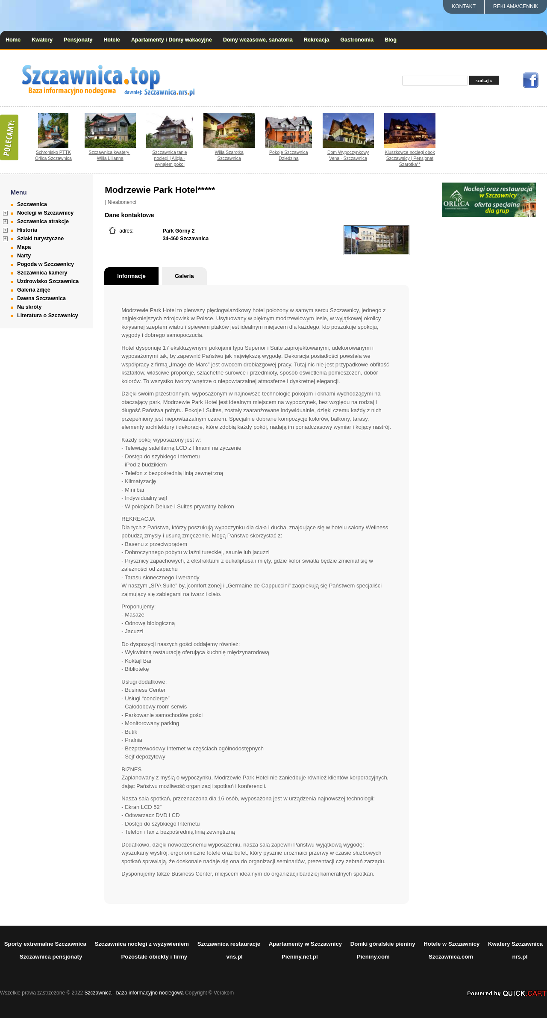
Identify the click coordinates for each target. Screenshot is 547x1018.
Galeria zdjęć (33, 290)
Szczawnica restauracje (228, 944)
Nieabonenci (122, 202)
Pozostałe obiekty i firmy (154, 956)
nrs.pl (519, 956)
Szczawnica (32, 204)
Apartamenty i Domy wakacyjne (171, 40)
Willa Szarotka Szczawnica (229, 155)
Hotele (111, 40)
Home (13, 40)
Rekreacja (316, 40)
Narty (24, 256)
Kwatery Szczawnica (515, 944)
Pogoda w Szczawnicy (45, 264)
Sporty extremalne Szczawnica (45, 944)
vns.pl (234, 956)
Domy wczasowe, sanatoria (258, 40)
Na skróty (29, 307)
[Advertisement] (489, 346)
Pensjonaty (78, 40)
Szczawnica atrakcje (43, 221)
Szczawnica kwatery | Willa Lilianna (110, 155)
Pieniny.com (373, 956)
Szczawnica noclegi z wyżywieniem (141, 944)
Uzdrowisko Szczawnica (48, 281)
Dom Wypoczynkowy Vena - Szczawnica (348, 155)
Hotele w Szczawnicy (451, 944)
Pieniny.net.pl (300, 956)
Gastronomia (356, 40)
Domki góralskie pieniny (382, 944)
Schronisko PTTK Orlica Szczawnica (53, 155)
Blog (391, 40)
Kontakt (464, 6)
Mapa (24, 247)
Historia (27, 230)
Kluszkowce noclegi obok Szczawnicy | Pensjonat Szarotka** (410, 158)
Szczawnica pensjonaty (51, 956)
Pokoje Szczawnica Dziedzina (288, 155)
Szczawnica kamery (42, 273)
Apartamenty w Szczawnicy (305, 944)
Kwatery (42, 40)
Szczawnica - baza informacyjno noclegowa (134, 993)
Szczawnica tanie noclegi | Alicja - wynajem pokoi (169, 158)
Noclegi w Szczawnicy (45, 213)
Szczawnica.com (451, 956)
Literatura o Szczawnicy (47, 316)
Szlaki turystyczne (40, 239)
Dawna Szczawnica (41, 298)
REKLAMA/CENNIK (515, 6)
